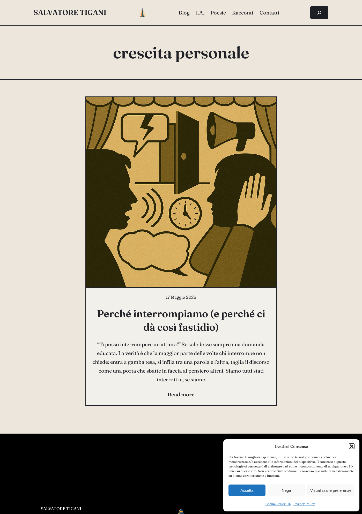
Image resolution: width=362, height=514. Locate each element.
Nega (286, 490)
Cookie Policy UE (278, 504)
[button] (351, 446)
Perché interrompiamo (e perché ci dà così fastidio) (181, 320)
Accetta (246, 490)
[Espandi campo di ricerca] (319, 12)
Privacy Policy (304, 504)
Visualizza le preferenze (330, 490)
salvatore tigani (70, 12)
